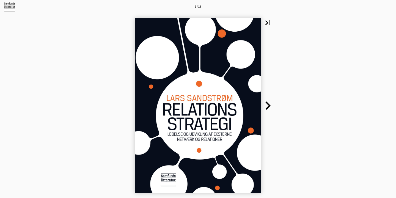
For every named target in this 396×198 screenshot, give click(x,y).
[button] (267, 23)
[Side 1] (198, 6)
